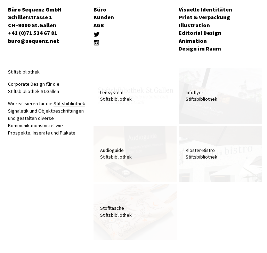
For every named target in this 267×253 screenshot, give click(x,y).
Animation (193, 40)
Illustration (194, 25)
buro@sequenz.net (33, 40)
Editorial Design (200, 32)
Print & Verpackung (204, 17)
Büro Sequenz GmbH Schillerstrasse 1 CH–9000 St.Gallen (35, 17)
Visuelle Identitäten (205, 9)
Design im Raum (200, 48)
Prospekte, (20, 133)
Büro (100, 9)
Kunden (104, 17)
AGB (99, 25)
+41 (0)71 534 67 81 (32, 32)
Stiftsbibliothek (69, 103)
